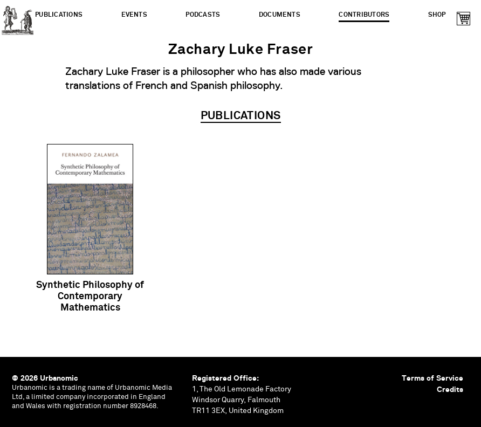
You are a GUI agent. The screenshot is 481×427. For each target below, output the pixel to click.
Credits (450, 389)
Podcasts (202, 15)
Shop (437, 15)
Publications (59, 15)
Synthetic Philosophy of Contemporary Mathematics (90, 296)
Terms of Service (432, 378)
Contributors (364, 15)
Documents (279, 15)
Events (134, 15)
